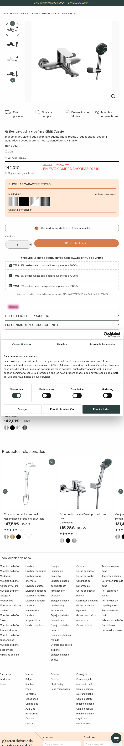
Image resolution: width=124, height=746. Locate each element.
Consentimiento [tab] (21, 344)
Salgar (29, 679)
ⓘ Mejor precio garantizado (20, 173)
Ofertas (55, 679)
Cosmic (30, 718)
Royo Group (32, 713)
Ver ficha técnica (17, 158)
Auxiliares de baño (10, 654)
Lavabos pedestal (35, 600)
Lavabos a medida (35, 595)
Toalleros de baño (111, 576)
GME (10, 151)
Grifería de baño (41, 13)
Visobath (30, 684)
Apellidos (89, 737)
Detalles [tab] (62, 344)
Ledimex (30, 723)
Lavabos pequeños (36, 590)
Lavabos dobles (34, 625)
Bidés (3, 684)
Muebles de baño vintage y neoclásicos (9, 595)
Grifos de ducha (85, 571)
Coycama (31, 694)
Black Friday (57, 684)
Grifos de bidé (84, 625)
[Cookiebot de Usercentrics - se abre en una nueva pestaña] (106, 334)
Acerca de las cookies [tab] (102, 344)
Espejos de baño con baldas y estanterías (60, 605)
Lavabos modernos (36, 571)
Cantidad (10, 236)
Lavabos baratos (35, 586)
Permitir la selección (62, 409)
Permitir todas (101, 409)
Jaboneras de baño (112, 620)
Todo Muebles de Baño (16, 13)
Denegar (23, 409)
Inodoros (5, 679)
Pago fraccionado (60, 689)
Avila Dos (30, 708)
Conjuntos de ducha (87, 600)
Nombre (48, 737)
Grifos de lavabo (85, 576)
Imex (28, 689)
